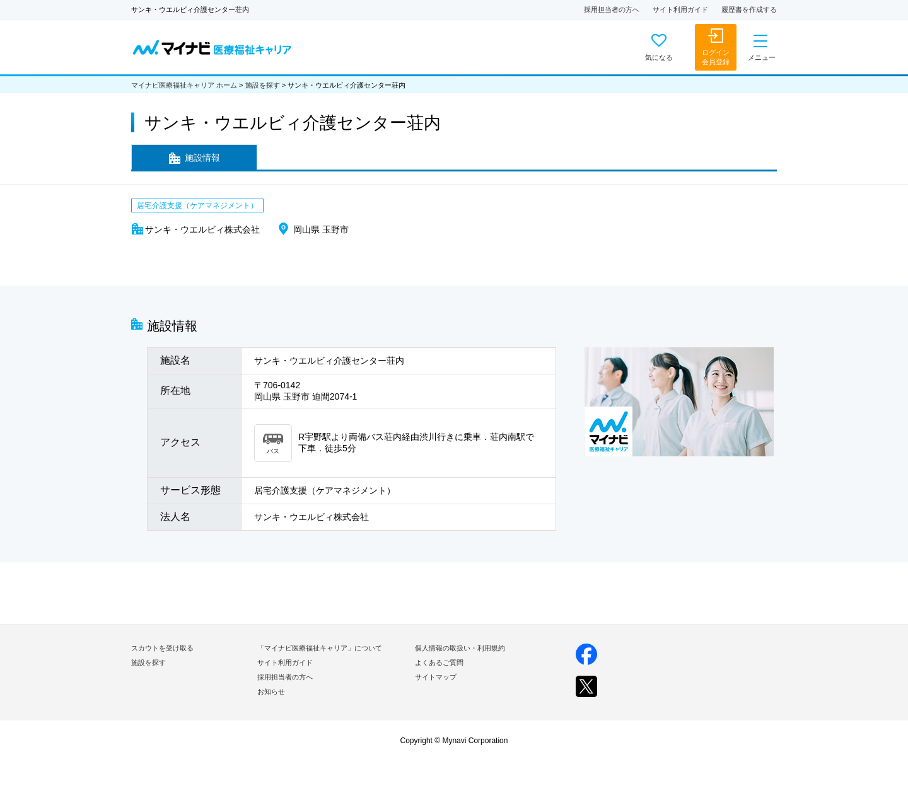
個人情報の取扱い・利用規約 (460, 648)
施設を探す (262, 85)
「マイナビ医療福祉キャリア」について (319, 648)
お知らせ (271, 691)
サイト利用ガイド (680, 9)
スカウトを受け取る (162, 648)
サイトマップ (436, 677)
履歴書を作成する (749, 9)
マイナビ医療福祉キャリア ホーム (184, 85)
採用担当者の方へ (611, 9)
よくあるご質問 (439, 662)
